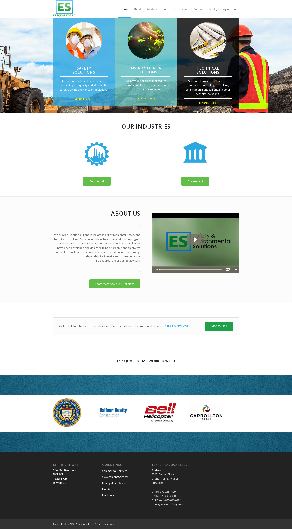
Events (106, 489)
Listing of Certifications (116, 483)
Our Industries (146, 126)
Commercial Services (114, 471)
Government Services (115, 477)
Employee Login (111, 495)
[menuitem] (124, 9)
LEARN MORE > (84, 98)
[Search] (235, 9)
